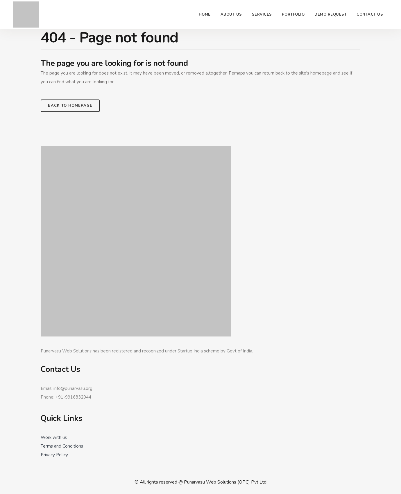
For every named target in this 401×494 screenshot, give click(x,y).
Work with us (54, 437)
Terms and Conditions (62, 446)
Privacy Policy (54, 455)
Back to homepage (70, 105)
